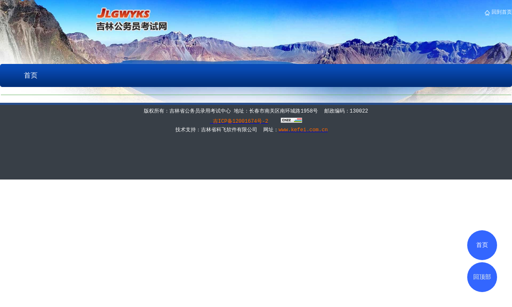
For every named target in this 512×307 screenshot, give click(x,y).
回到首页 (501, 12)
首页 (31, 75)
